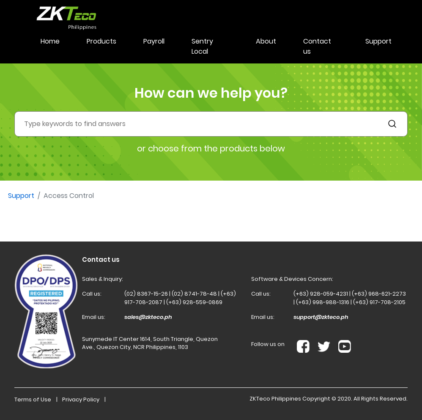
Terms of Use (32, 399)
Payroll (153, 41)
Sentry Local (202, 46)
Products (101, 41)
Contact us (317, 46)
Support (378, 41)
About (266, 41)
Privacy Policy (80, 399)
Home (50, 41)
